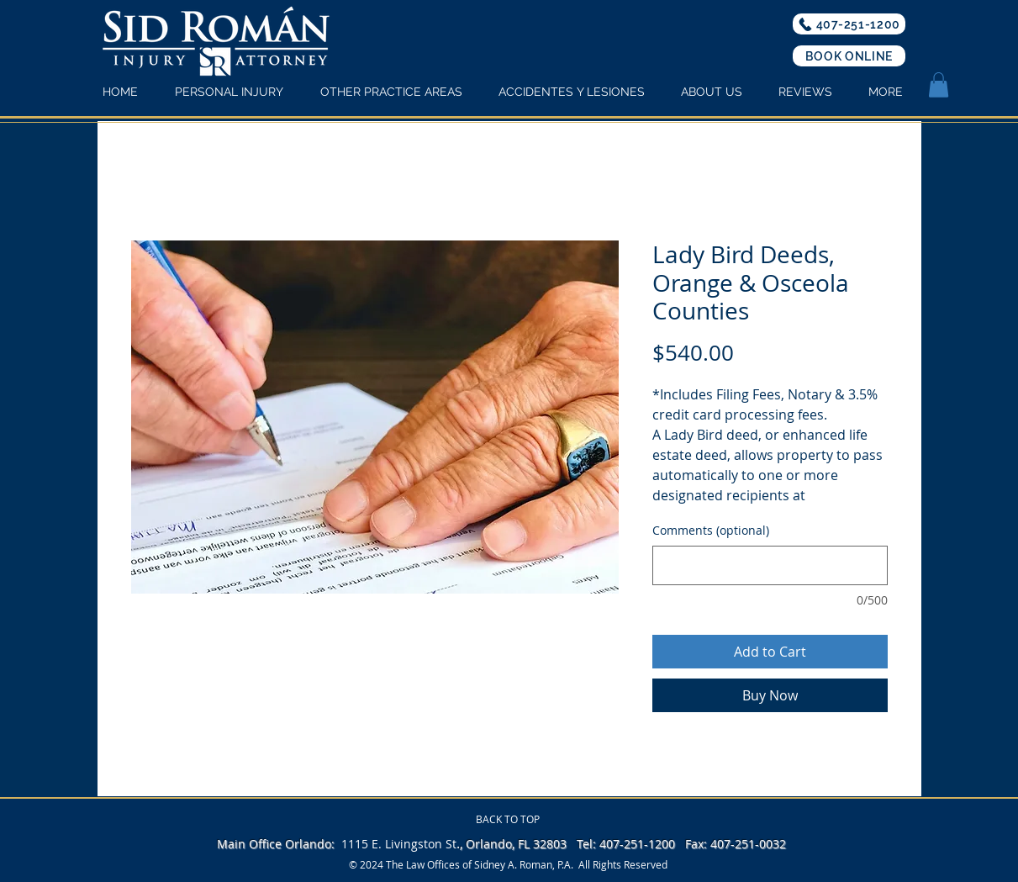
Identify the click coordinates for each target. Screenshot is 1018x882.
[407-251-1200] (849, 23)
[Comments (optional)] (770, 565)
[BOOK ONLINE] (849, 55)
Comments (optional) (710, 530)
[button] (938, 85)
